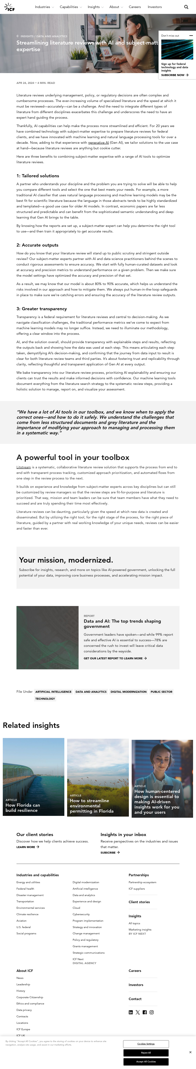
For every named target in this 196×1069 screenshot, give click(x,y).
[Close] (190, 1052)
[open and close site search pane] (186, 7)
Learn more (27, 847)
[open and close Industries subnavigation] (44, 7)
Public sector (161, 702)
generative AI (98, 142)
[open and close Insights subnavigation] (96, 7)
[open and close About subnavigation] (116, 7)
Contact (137, 999)
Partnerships (141, 875)
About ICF (26, 970)
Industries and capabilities (39, 875)
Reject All (146, 1052)
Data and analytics (91, 702)
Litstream (23, 480)
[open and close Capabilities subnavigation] (71, 7)
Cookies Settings (146, 1044)
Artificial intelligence (53, 702)
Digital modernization (129, 702)
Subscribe (110, 852)
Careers (137, 970)
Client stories (141, 902)
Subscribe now (175, 75)
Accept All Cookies (146, 1061)
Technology (45, 709)
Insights (137, 916)
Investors (138, 985)
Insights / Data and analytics (41, 36)
